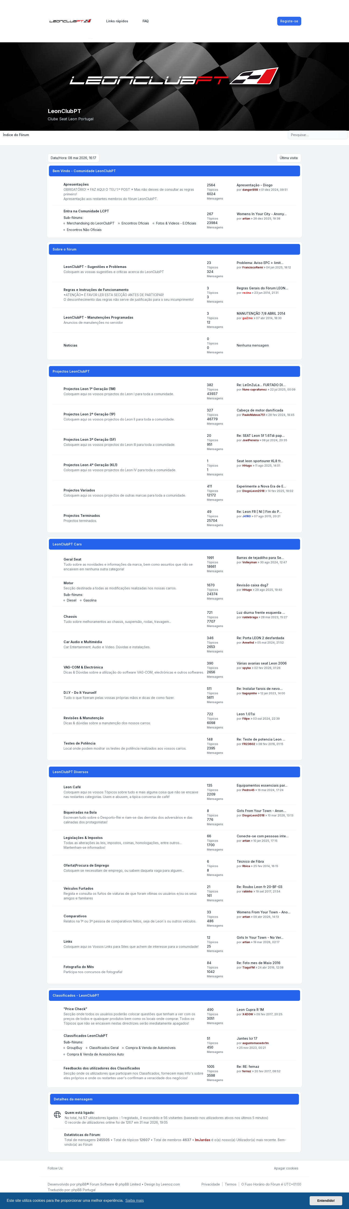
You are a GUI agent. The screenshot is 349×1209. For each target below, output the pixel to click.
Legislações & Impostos (83, 838)
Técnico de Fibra (250, 861)
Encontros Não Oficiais (84, 230)
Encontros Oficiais (135, 223)
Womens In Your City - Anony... (262, 214)
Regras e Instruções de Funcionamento (96, 290)
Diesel (71, 600)
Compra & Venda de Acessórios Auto (95, 1054)
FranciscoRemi (252, 267)
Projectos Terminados (82, 516)
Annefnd (248, 642)
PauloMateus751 (253, 415)
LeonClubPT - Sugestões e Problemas (95, 267)
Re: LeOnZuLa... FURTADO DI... (261, 385)
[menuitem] (115, 21)
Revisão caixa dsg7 (252, 585)
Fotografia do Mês (79, 967)
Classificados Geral (104, 1048)
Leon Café (72, 787)
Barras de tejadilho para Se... (260, 558)
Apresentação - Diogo (255, 185)
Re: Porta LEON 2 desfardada (260, 638)
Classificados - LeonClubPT (76, 995)
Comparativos (75, 916)
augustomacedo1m (255, 1043)
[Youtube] (73, 1168)
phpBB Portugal (84, 1190)
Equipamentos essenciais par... (262, 785)
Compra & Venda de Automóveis (151, 1048)
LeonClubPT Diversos (70, 772)
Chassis (70, 616)
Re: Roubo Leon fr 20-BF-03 (259, 887)
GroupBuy (74, 1048)
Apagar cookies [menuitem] (283, 1168)
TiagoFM (248, 967)
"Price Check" (75, 1009)
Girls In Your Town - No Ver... (260, 937)
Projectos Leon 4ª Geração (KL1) (90, 465)
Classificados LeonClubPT (86, 1036)
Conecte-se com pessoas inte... (263, 836)
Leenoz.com (170, 1184)
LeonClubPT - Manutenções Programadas (98, 317)
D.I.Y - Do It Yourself (80, 693)
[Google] (77, 1168)
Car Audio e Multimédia (83, 642)
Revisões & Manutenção (84, 718)
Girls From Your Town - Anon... (261, 811)
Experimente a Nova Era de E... (261, 486)
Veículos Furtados (78, 888)
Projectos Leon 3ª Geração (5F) (90, 439)
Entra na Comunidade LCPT (86, 211)
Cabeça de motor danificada (260, 410)
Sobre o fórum (64, 249)
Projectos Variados (79, 490)
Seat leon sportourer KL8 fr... (260, 461)
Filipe (246, 718)
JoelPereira (250, 440)
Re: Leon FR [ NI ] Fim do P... (259, 512)
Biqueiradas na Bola (80, 812)
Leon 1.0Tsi (246, 714)
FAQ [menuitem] (143, 21)
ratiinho (247, 891)
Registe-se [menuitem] (289, 21)
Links (68, 941)
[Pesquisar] (335, 135)
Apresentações (76, 184)
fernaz (246, 1071)
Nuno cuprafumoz (254, 389)
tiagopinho (249, 693)
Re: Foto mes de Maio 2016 (258, 963)
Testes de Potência (80, 743)
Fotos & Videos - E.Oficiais (176, 223)
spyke (246, 668)
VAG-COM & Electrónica (83, 667)
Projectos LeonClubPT (71, 371)
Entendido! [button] (326, 1200)
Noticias (70, 345)
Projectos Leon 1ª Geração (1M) (90, 389)
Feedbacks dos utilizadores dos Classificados (102, 1068)
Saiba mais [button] (134, 1200)
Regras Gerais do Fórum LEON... (262, 288)
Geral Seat (72, 559)
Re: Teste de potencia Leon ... (261, 739)
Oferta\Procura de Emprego (86, 865)
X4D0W (247, 1014)
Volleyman (249, 562)
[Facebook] (66, 1168)
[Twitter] (70, 1168)
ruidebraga (250, 617)
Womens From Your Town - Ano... (264, 912)
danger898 (250, 189)
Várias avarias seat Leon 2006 (262, 663)
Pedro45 (248, 790)
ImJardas (202, 1140)
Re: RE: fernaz (248, 1067)
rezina (246, 292)
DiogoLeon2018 (253, 491)
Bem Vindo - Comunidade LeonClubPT (84, 171)
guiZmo (247, 318)
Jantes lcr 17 (247, 1038)
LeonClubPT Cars (67, 544)
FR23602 (248, 744)
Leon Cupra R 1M (250, 1010)
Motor (68, 583)
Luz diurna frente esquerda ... (261, 613)
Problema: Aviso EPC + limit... (260, 263)
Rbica (246, 866)
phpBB (81, 1184)
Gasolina (89, 600)
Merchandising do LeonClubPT (91, 223)
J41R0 (246, 516)
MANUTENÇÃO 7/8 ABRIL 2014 (261, 313)
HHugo (247, 465)
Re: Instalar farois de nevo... (260, 689)
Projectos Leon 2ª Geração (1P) (89, 414)
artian (246, 218)
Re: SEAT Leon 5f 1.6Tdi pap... (261, 436)
